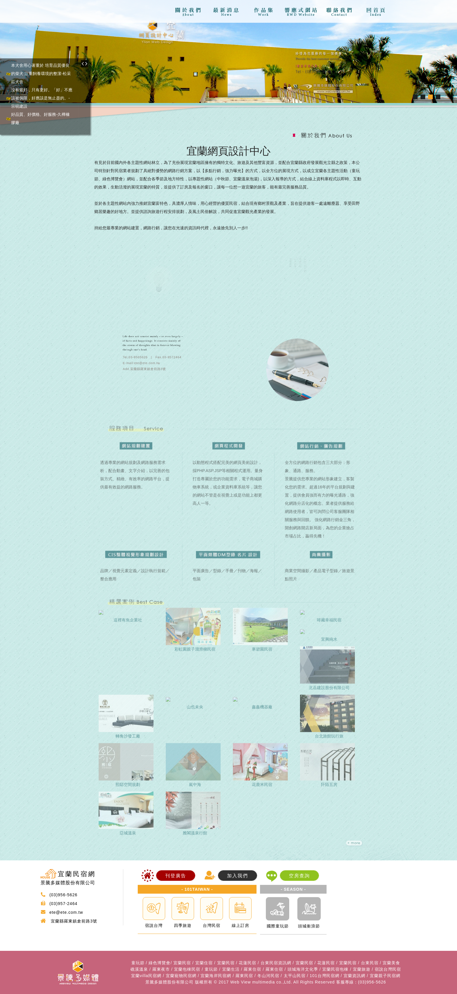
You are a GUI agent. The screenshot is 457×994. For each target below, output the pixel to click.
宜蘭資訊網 (354, 975)
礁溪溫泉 (139, 969)
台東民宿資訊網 (276, 962)
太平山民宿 (295, 975)
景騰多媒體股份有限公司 (169, 982)
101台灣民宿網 (324, 975)
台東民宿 (369, 962)
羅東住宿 (252, 969)
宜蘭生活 (231, 969)
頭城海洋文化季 (302, 969)
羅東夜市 (161, 969)
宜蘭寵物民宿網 (181, 975)
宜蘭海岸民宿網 (215, 975)
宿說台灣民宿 (388, 969)
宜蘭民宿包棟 (335, 969)
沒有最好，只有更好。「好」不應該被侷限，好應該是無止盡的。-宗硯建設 (41, 98)
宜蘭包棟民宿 (187, 969)
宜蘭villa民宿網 (146, 975)
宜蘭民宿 (182, 962)
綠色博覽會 (159, 962)
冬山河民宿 (268, 975)
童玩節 (137, 962)
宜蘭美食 (391, 962)
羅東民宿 (244, 975)
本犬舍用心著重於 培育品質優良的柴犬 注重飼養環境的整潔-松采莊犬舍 (41, 73)
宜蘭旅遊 (361, 969)
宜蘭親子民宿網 (385, 975)
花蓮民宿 (247, 962)
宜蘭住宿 (204, 962)
